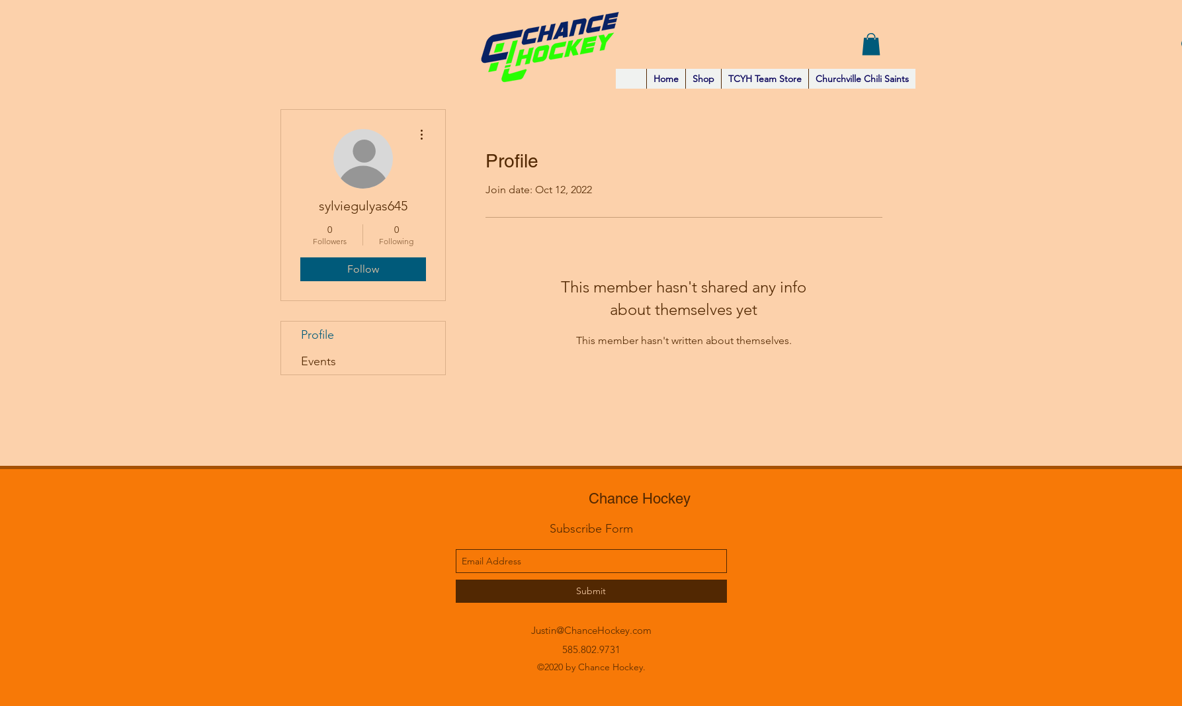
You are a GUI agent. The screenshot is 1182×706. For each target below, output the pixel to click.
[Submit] (591, 591)
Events (318, 361)
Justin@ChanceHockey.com (591, 630)
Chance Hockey (640, 498)
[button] (871, 44)
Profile (317, 335)
